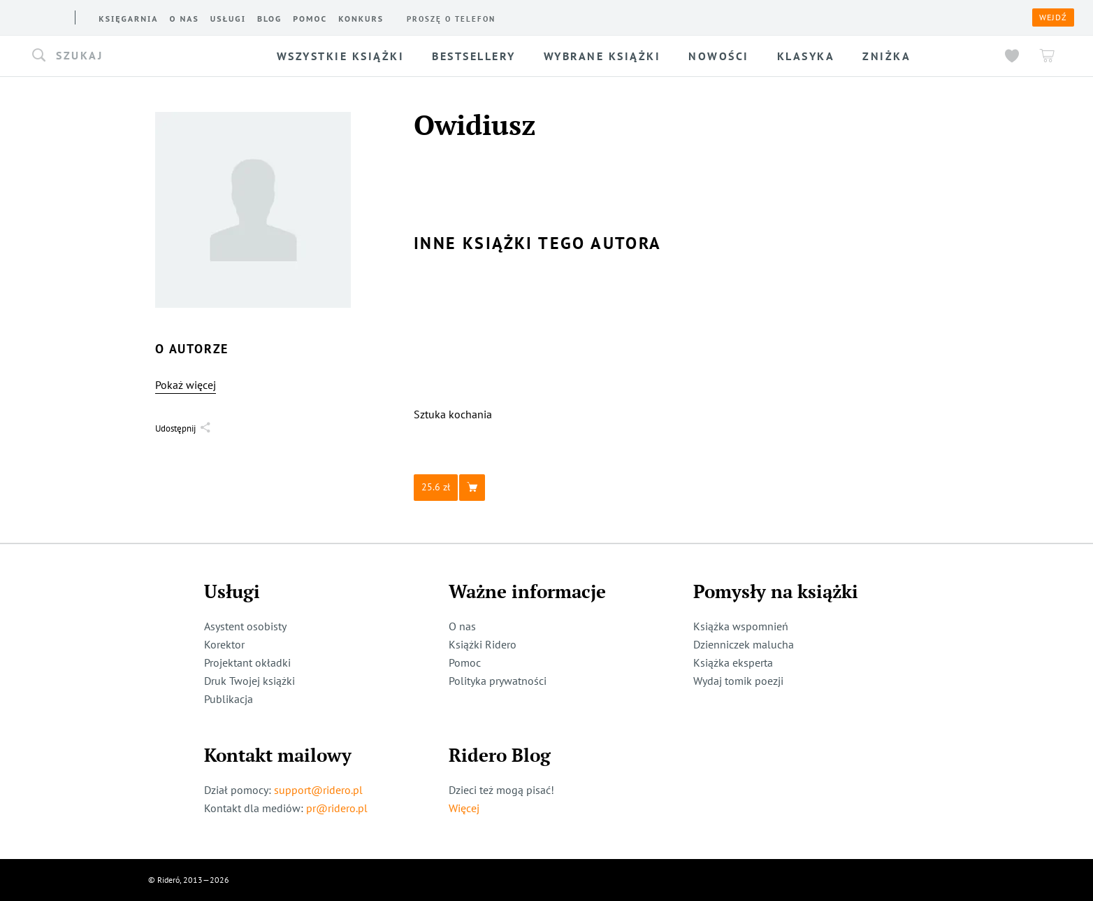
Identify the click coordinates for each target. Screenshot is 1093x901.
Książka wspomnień (740, 626)
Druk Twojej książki (249, 681)
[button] (136, 56)
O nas (462, 626)
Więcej (464, 808)
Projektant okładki (247, 662)
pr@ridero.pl (337, 808)
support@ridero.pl (318, 790)
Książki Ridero (482, 644)
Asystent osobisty (245, 626)
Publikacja (228, 699)
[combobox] (136, 56)
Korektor (224, 644)
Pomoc (465, 662)
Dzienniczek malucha (743, 644)
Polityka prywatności (497, 681)
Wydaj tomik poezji (738, 681)
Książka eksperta (733, 662)
